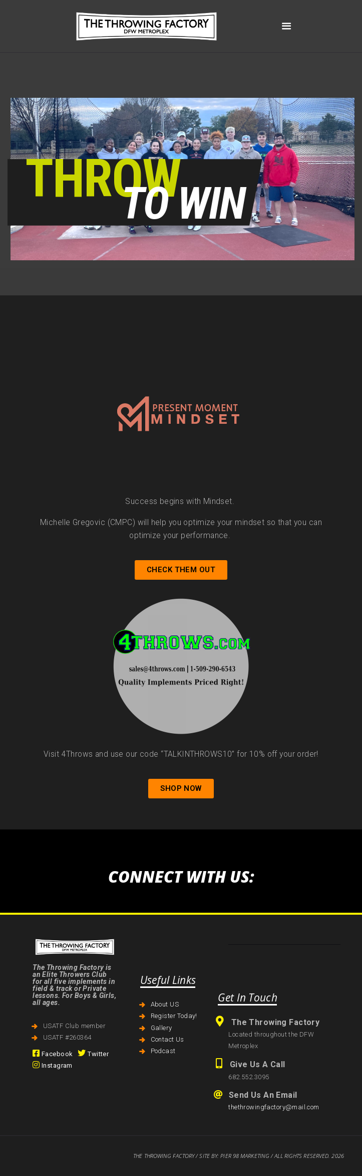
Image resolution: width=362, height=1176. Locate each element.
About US (165, 1004)
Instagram (53, 1065)
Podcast (163, 1051)
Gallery (161, 1028)
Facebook (53, 1054)
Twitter (93, 1054)
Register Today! (174, 1016)
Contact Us (167, 1039)
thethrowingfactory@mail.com (273, 1107)
